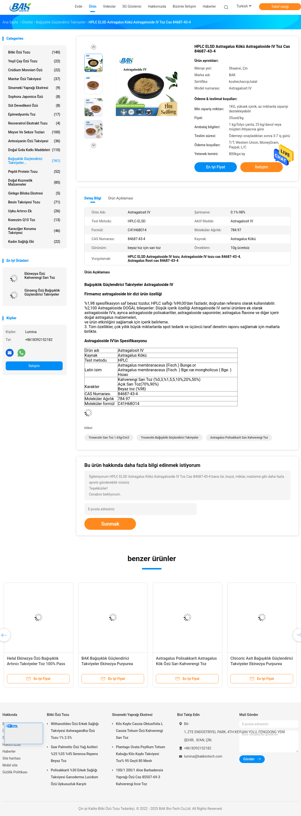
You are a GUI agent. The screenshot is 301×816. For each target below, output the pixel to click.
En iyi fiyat (215, 167)
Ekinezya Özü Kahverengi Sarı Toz (39, 276)
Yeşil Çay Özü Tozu (34, 61)
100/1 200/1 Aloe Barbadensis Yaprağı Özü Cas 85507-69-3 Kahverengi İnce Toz (139, 777)
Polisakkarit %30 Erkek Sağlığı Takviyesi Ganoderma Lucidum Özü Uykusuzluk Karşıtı (74, 777)
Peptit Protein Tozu (34, 171)
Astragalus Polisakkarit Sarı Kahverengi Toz (239, 437)
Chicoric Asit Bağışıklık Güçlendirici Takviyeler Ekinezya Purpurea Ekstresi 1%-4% (261, 664)
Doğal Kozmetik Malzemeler (34, 182)
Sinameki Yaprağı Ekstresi (34, 87)
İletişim (34, 366)
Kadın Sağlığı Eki (34, 241)
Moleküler (93, 398)
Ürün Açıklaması (120, 198)
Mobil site (10, 765)
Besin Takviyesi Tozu (34, 202)
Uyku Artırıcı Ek (34, 211)
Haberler (9, 751)
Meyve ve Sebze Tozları (34, 132)
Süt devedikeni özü (34, 105)
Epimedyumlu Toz (34, 114)
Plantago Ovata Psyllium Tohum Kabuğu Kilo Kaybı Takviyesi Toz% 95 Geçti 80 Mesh (140, 754)
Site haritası (11, 758)
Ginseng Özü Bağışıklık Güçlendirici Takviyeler (42, 292)
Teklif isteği (280, 7)
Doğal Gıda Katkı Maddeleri (34, 149)
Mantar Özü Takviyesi (34, 78)
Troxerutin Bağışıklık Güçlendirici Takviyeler (169, 437)
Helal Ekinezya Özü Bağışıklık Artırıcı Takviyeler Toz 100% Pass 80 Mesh (36, 664)
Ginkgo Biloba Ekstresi (34, 193)
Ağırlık (108, 398)
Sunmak (110, 524)
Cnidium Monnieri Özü (34, 70)
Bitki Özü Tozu (34, 52)
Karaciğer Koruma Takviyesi (34, 231)
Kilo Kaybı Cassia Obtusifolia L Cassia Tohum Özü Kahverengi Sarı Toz (139, 731)
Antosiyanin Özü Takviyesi (34, 141)
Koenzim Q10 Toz (34, 219)
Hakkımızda (11, 744)
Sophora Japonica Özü (34, 96)
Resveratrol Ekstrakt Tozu (34, 123)
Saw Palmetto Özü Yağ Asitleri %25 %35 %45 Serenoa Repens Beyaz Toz (74, 754)
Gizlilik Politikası (14, 772)
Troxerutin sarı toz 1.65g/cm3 (109, 437)
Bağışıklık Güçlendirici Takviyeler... (34, 161)
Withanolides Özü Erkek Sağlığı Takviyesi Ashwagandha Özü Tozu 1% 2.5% (75, 731)
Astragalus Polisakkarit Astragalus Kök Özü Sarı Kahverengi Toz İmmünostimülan (186, 664)
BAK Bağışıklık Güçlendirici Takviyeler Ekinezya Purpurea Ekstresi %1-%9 (107, 664)
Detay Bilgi (92, 198)
